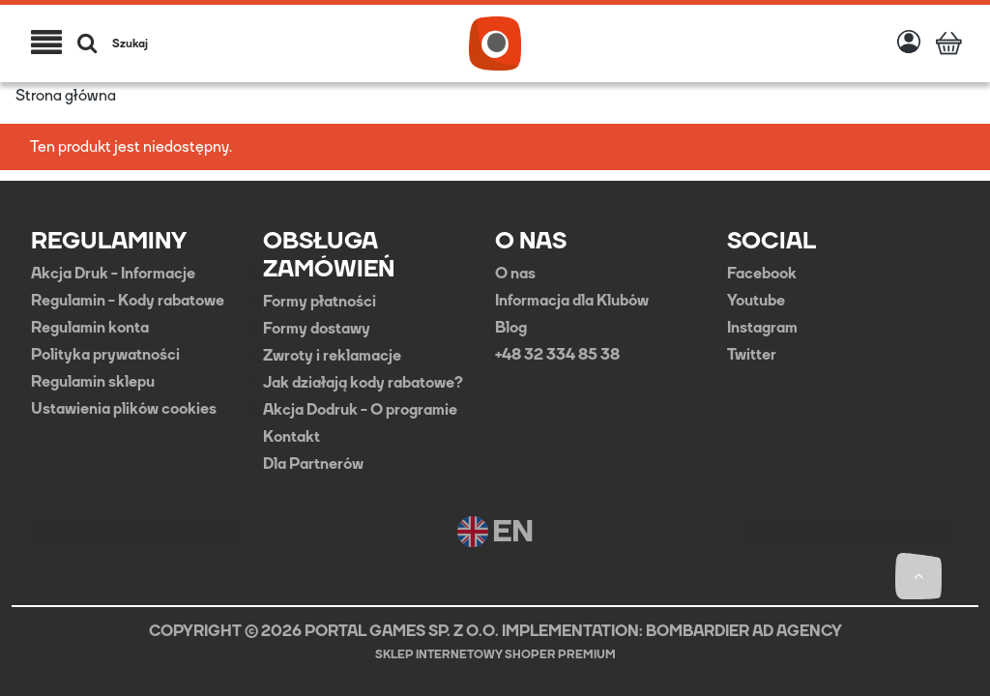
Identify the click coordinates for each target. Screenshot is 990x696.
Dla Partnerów (313, 464)
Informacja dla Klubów (572, 300)
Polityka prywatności (105, 354)
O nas (515, 273)
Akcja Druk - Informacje (113, 273)
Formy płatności (319, 301)
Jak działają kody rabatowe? (363, 382)
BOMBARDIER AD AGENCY (744, 631)
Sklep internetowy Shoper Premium (495, 654)
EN (495, 531)
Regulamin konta (90, 327)
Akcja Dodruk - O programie (360, 410)
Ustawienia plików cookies (124, 409)
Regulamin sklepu (93, 382)
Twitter (751, 354)
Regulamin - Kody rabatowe (127, 300)
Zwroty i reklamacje (332, 355)
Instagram (762, 327)
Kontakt (291, 437)
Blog (511, 327)
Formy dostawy (316, 328)
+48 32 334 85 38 (557, 354)
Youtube (756, 300)
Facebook (762, 273)
